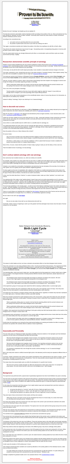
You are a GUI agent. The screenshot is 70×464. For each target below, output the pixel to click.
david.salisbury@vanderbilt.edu (35, 243)
